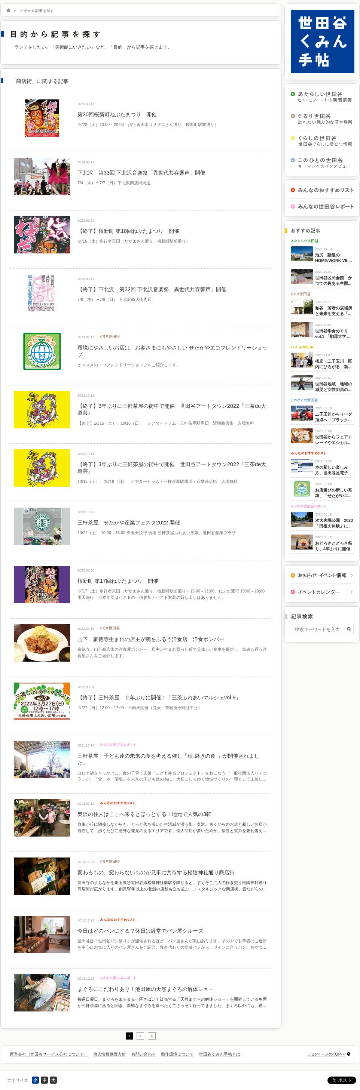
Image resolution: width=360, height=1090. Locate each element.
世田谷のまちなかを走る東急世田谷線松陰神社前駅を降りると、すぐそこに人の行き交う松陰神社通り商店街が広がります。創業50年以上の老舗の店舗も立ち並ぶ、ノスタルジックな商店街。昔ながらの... (172, 885)
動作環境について (177, 1054)
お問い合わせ (143, 1054)
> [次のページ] (152, 1036)
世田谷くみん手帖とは (219, 1054)
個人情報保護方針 (109, 1054)
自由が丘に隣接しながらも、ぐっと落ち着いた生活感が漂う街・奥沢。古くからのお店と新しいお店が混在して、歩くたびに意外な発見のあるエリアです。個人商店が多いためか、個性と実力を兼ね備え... (172, 827)
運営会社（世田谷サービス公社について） (49, 1054)
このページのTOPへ (326, 1054)
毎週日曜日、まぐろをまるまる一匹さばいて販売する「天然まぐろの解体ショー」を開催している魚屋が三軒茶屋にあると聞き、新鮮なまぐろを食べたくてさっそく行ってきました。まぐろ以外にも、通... (172, 1002)
